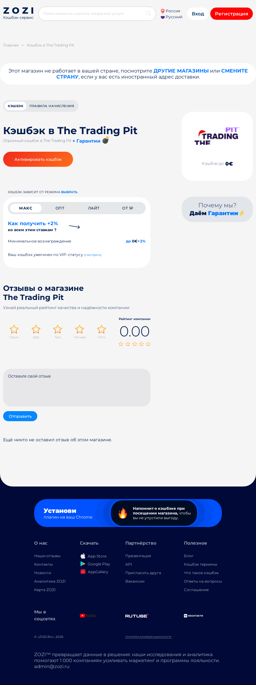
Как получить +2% (33, 226)
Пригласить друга (143, 572)
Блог (189, 555)
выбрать (69, 192)
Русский (171, 17)
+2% (142, 241)
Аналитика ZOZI (50, 581)
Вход (198, 14)
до (128, 241)
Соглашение (196, 589)
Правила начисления (51, 106)
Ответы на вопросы (203, 581)
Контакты (43, 564)
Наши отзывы (47, 555)
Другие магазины (181, 71)
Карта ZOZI (45, 589)
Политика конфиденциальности (148, 636)
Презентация (138, 555)
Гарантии (223, 213)
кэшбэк (15, 106)
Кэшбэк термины (200, 564)
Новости (42, 572)
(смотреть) (93, 255)
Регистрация (231, 14)
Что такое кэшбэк (201, 572)
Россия (170, 10)
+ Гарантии (86, 141)
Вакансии (134, 581)
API (128, 564)
